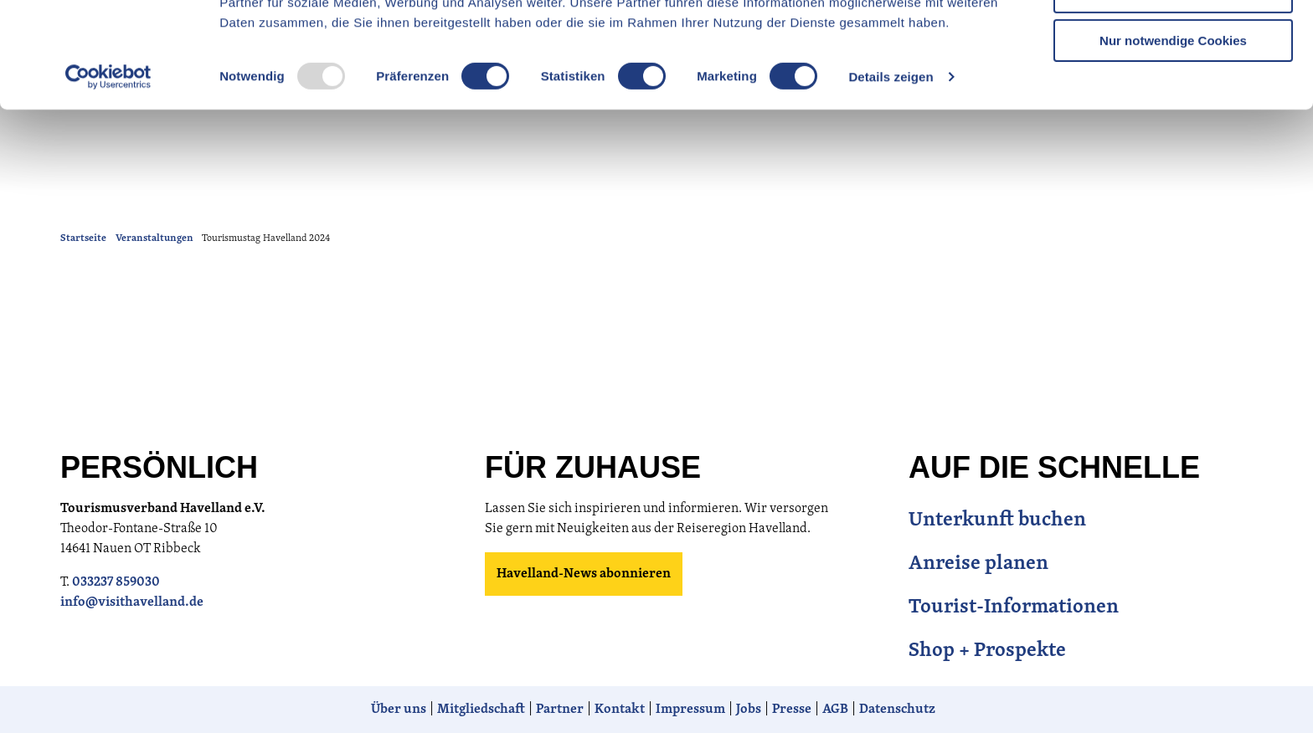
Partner (560, 709)
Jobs (748, 709)
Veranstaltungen (154, 238)
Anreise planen (978, 564)
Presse (791, 709)
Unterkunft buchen (997, 520)
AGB (835, 709)
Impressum (690, 709)
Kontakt (620, 709)
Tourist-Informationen (1014, 607)
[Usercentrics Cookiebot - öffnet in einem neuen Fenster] (108, 175)
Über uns (398, 709)
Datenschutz (897, 709)
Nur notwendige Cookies (1173, 139)
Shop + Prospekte (987, 651)
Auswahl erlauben (1173, 91)
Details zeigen (890, 175)
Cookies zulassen (1173, 41)
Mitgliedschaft (481, 709)
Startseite (83, 238)
